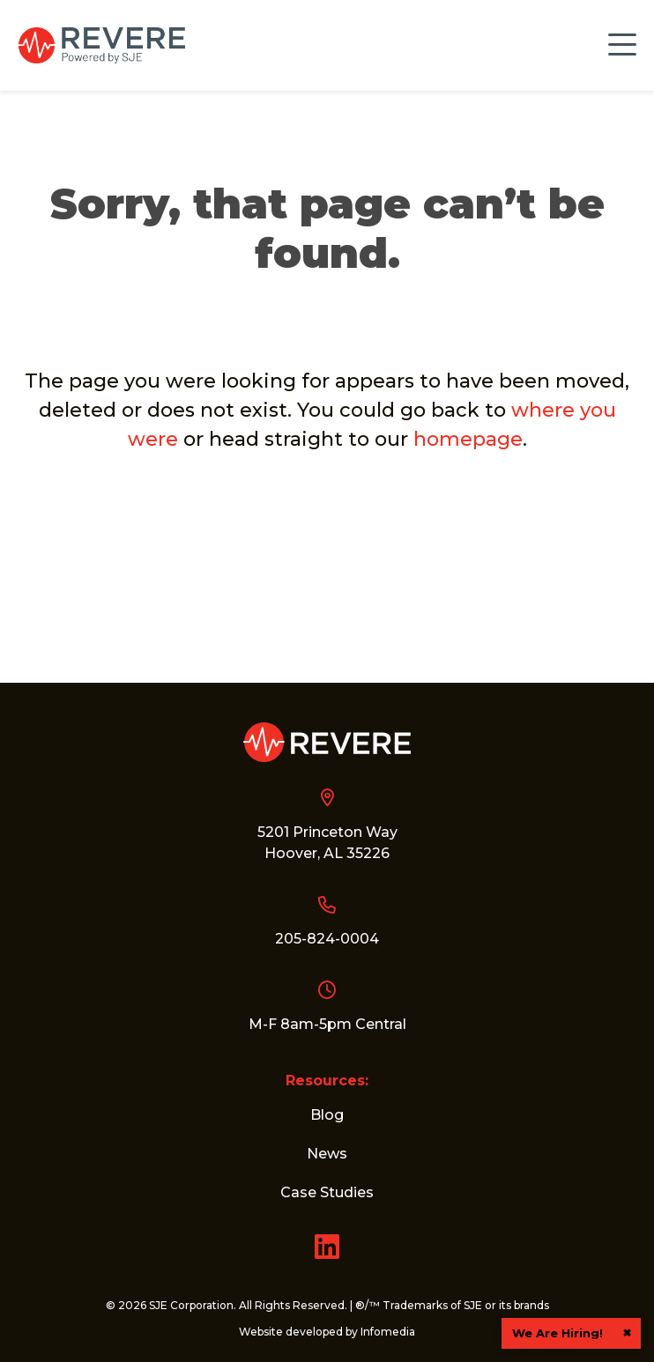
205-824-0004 (327, 938)
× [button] (627, 1333)
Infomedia (387, 1331)
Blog (327, 1115)
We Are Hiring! (557, 1333)
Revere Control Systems (101, 45)
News (327, 1153)
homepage (468, 437)
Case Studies (327, 1192)
